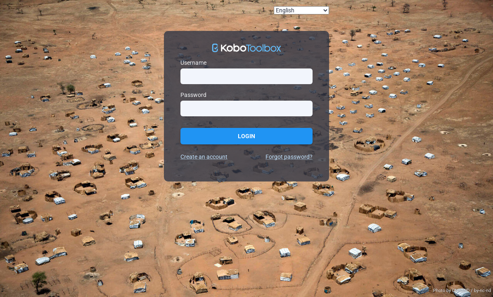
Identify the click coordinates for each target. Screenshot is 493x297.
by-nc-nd (482, 290)
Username (193, 62)
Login (246, 136)
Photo (439, 290)
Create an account (204, 156)
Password (193, 95)
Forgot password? (289, 156)
